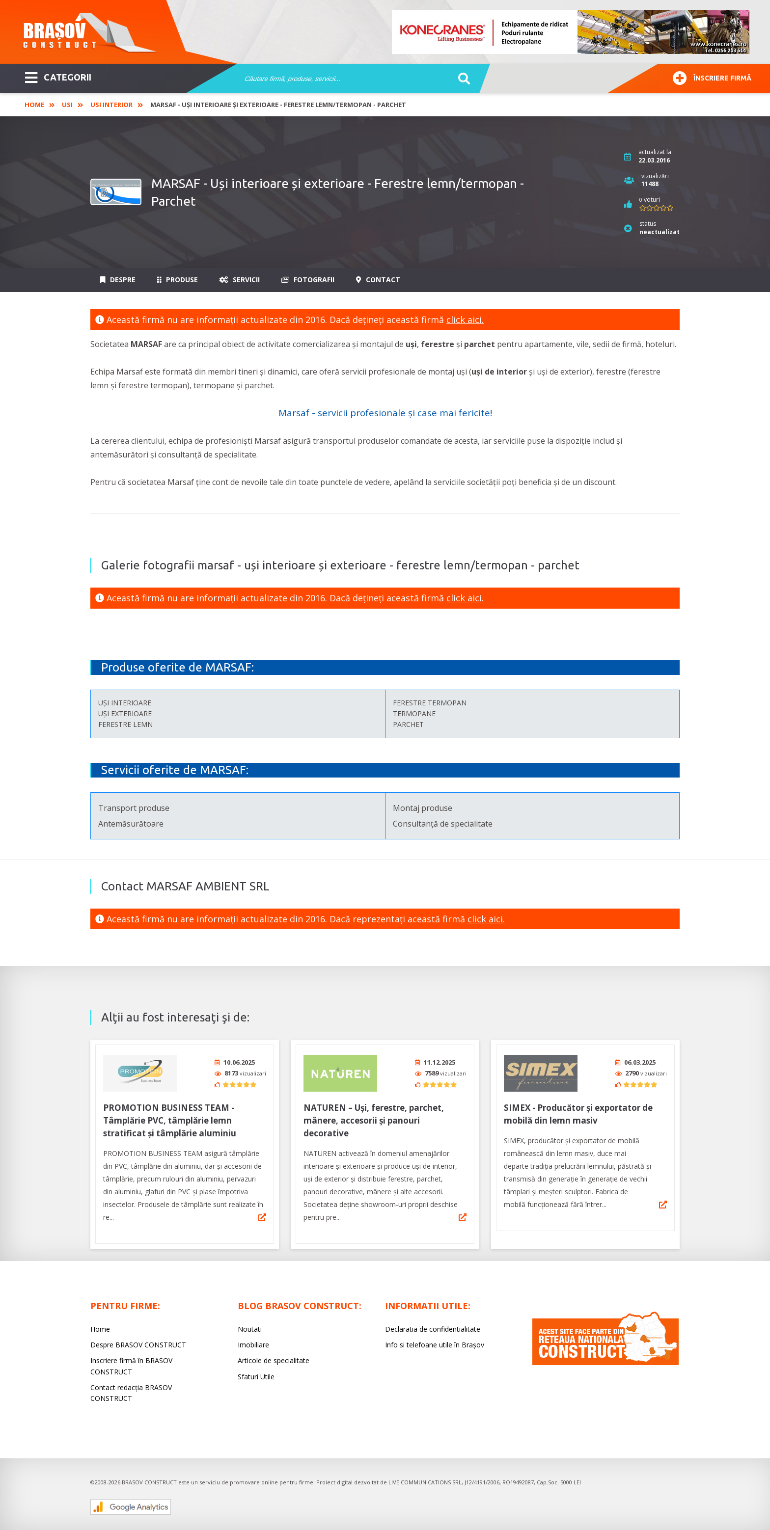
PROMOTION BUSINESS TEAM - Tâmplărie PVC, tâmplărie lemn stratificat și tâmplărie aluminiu (169, 1117)
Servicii (240, 279)
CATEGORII (58, 76)
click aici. (465, 319)
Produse (177, 279)
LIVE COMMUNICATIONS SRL (425, 1478)
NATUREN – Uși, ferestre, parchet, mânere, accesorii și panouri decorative (373, 1117)
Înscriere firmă (712, 76)
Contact (378, 279)
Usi (67, 104)
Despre (118, 279)
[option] (571, 32)
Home (34, 104)
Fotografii (307, 279)
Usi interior (111, 104)
